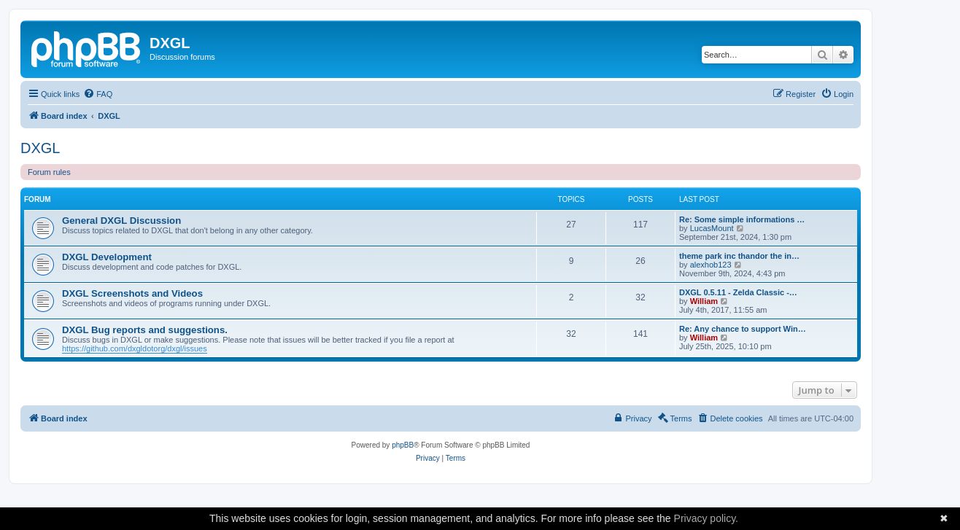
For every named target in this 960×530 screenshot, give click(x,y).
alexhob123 (711, 264)
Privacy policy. (706, 518)
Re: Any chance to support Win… (742, 328)
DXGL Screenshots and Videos (132, 293)
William (704, 301)
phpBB (403, 445)
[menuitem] (97, 94)
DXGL (40, 148)
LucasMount (712, 228)
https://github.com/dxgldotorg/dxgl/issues (134, 348)
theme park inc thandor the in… (739, 256)
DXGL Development (107, 257)
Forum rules (49, 172)
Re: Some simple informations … (742, 219)
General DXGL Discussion (121, 220)
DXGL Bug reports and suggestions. (145, 329)
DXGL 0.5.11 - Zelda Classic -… (738, 292)
